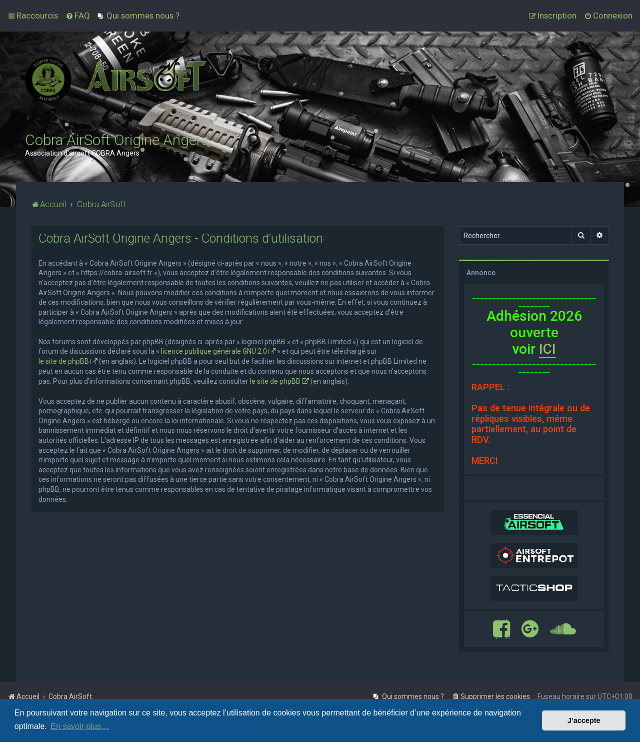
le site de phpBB (63, 361)
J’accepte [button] (584, 720)
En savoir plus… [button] (79, 726)
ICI (547, 349)
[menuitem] (78, 16)
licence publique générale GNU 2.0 (214, 351)
